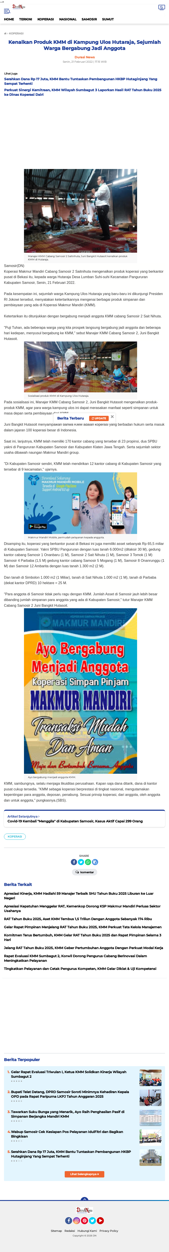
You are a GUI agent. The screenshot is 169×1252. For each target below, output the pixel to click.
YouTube (103, 1222)
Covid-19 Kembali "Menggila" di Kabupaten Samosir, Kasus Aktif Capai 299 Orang (75, 821)
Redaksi (69, 1230)
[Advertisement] (84, 131)
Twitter (94, 1222)
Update (99, 418)
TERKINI (25, 19)
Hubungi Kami (87, 1230)
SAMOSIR (89, 19)
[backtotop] (84, 1201)
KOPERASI (45, 19)
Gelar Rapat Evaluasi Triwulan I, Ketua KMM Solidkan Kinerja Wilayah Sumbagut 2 (68, 1074)
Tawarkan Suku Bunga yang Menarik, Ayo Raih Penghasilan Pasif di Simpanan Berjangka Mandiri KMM (67, 1114)
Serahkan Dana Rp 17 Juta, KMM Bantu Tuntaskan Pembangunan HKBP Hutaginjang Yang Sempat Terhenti (71, 1154)
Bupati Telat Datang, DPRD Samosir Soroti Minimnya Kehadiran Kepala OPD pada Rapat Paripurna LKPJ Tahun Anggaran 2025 (70, 1094)
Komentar (84, 872)
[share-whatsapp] (88, 862)
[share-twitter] (81, 862)
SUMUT (108, 19)
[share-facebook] (74, 862)
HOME (9, 19)
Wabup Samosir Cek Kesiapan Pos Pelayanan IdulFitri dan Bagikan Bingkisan (67, 1134)
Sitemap (56, 1230)
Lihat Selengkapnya (84, 1174)
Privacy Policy (108, 1230)
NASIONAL (67, 19)
